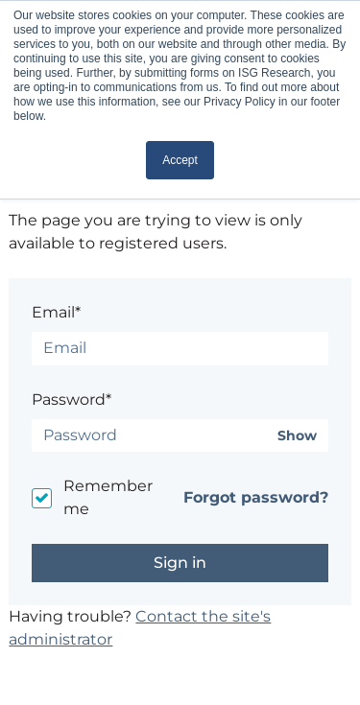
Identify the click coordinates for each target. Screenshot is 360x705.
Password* (71, 399)
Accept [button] (180, 160)
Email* (56, 312)
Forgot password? (255, 497)
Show (297, 436)
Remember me (108, 497)
